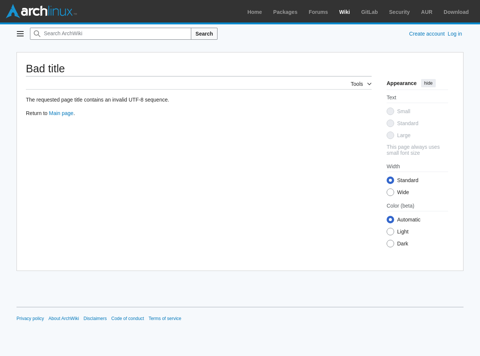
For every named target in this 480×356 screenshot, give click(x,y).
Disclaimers (95, 318)
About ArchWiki (63, 318)
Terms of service (164, 318)
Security (399, 12)
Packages (285, 12)
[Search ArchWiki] (110, 34)
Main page (61, 113)
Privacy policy (30, 318)
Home (255, 12)
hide (428, 83)
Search (204, 34)
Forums (318, 12)
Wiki (344, 12)
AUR (426, 12)
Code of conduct (127, 318)
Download (456, 12)
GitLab (369, 12)
